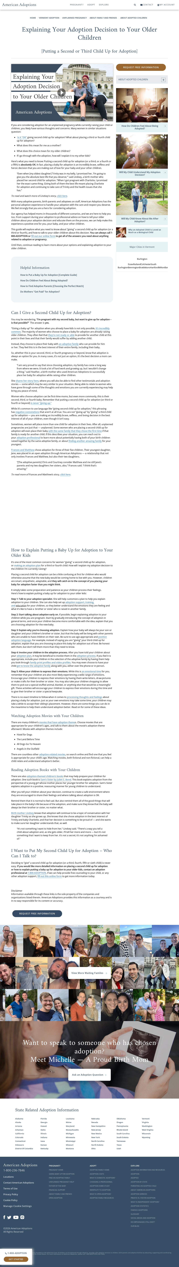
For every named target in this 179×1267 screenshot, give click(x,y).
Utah (119, 1148)
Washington (147, 1126)
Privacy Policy (10, 1194)
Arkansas (19, 1130)
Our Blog (135, 1226)
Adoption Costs (97, 1174)
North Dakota (97, 1145)
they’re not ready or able (61, 335)
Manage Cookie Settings (17, 1206)
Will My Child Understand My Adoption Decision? (143, 173)
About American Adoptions (143, 1190)
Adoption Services (139, 1194)
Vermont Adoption (49, 17)
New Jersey (96, 1130)
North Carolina (97, 1141)
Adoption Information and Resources (148, 1170)
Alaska (18, 1122)
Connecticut (20, 1141)
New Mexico (96, 1133)
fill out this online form (49, 876)
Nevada (94, 1122)
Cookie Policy (10, 1200)
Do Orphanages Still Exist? (143, 1222)
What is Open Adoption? (100, 1194)
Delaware (19, 1145)
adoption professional (28, 437)
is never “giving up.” (41, 403)
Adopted (135, 1178)
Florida (44, 1118)
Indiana (44, 1137)
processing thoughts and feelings (84, 697)
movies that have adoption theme (57, 722)
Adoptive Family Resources (102, 1198)
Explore (104, 4)
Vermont (145, 1118)
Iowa (43, 1141)
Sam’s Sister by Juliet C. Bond (56, 779)
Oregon (120, 1122)
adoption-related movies (52, 754)
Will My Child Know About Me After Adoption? (144, 220)
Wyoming (146, 1137)
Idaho (43, 1130)
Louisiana (70, 1118)
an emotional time (91, 671)
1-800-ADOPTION (37, 872)
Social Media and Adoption (143, 1218)
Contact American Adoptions (18, 1182)
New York (95, 1137)
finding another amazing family (85, 441)
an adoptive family (69, 343)
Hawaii (44, 1126)
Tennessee (121, 1141)
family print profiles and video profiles (50, 662)
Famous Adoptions (139, 1210)
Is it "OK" (22, 137)
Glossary (135, 1214)
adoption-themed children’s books (45, 776)
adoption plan (24, 655)
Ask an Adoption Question (89, 1074)
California (19, 1133)
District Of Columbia (24, 1148)
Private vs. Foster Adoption (143, 1198)
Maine (68, 1122)
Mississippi (70, 1141)
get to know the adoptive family (33, 665)
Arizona (18, 1126)
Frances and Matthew (22, 449)
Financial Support (57, 1190)
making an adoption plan (27, 565)
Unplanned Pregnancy (74, 17)
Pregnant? (76, 4)
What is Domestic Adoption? (102, 1178)
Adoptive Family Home (99, 1170)
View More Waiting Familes (89, 973)
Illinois (43, 1133)
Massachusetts (72, 1130)
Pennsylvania (122, 1126)
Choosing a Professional (101, 1182)
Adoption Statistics (140, 1206)
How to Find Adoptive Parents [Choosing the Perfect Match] (52, 286)
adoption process (86, 655)
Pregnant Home (56, 1170)
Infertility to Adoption (100, 1190)
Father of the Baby (57, 1186)
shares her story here (27, 380)
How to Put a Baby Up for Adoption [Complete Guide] (48, 274)
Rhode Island (122, 1130)
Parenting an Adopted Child (143, 1186)
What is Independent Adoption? (145, 1202)
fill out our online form (43, 236)
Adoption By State (139, 1182)
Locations (8, 1176)
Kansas (44, 1145)
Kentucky (44, 1148)
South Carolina (123, 1133)
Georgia (44, 1122)
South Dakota (123, 1137)
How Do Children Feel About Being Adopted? (44, 280)
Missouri (69, 1145)
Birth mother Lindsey (22, 813)
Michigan (70, 1133)
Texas (119, 1145)
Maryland (70, 1126)
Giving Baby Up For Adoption (61, 1174)
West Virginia (147, 1130)
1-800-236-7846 (14, 1170)
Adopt (91, 4)
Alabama (19, 1118)
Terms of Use (10, 1188)
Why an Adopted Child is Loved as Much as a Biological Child (144, 231)
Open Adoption (55, 1198)
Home (33, 17)
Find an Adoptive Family (59, 1178)
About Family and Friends (103, 17)
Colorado (19, 1137)
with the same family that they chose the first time (75, 430)
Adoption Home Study (100, 1186)
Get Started (16, 1259)
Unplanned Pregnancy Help (61, 1182)
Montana (70, 1148)
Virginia (145, 1122)
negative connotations (27, 412)
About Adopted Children (133, 17)
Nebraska (95, 1118)
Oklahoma (121, 1118)
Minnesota (70, 1137)
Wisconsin (146, 1133)
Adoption (135, 1174)
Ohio (93, 1148)
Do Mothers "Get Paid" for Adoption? (40, 291)
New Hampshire (98, 1126)
